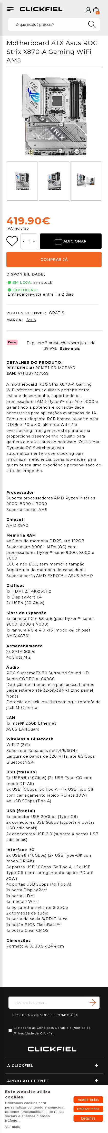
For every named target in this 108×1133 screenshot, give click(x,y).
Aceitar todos (88, 1100)
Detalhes (88, 1118)
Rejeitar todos (88, 1109)
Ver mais (12, 1127)
